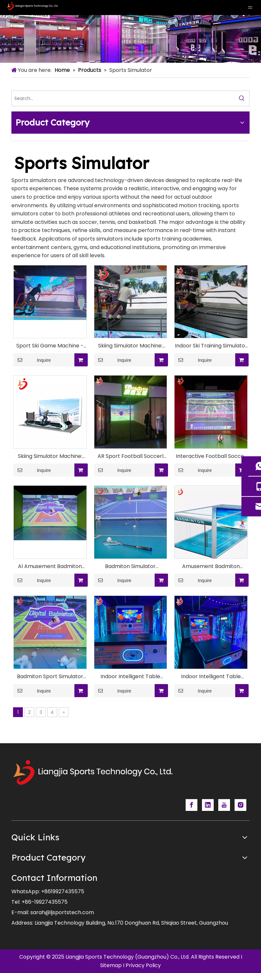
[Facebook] (191, 805)
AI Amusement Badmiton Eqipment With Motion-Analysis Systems (50, 566)
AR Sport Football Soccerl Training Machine (130, 456)
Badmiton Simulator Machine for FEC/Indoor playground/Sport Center (130, 566)
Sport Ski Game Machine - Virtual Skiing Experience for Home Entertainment (49, 346)
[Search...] (123, 98)
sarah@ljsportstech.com (62, 912)
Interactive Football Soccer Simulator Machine (211, 456)
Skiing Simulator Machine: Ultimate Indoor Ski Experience (50, 456)
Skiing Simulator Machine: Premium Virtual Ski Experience (130, 346)
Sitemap (111, 965)
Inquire (32, 359)
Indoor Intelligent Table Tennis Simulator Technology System (130, 677)
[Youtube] (224, 805)
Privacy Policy (143, 965)
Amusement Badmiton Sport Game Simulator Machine (211, 566)
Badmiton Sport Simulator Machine (50, 677)
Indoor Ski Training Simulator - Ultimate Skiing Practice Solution (211, 346)
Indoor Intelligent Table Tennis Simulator (211, 677)
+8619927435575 (62, 891)
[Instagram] (240, 805)
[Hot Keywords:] (241, 98)
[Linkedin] (208, 805)
